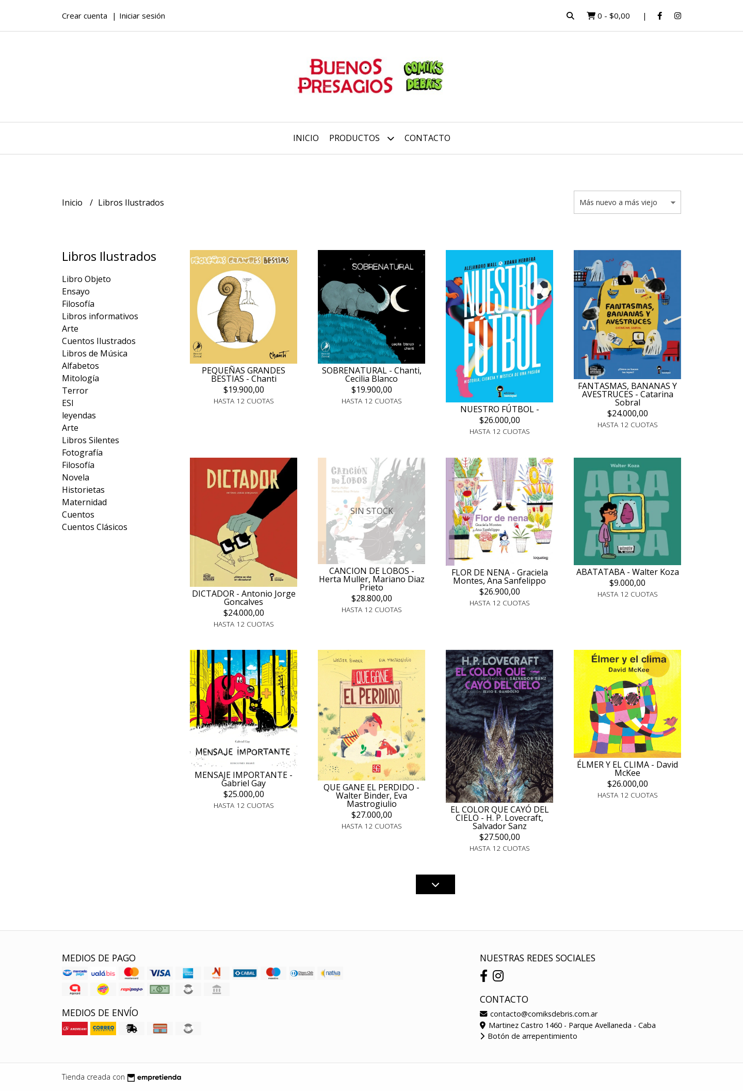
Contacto (427, 138)
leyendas (79, 415)
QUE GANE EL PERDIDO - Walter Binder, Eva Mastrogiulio (371, 795)
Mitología (80, 378)
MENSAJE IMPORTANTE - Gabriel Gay (244, 779)
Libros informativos (100, 316)
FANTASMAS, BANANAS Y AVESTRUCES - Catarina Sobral (627, 394)
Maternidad (84, 502)
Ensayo (76, 291)
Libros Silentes (90, 440)
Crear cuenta (84, 15)
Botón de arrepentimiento (528, 1036)
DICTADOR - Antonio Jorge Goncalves (244, 597)
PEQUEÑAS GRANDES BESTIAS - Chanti (243, 374)
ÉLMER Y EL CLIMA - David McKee (627, 768)
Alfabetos (80, 365)
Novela (75, 477)
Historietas (83, 489)
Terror (75, 390)
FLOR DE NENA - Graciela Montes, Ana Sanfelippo (499, 576)
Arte (70, 328)
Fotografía (82, 452)
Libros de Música (94, 353)
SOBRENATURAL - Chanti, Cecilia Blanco (372, 374)
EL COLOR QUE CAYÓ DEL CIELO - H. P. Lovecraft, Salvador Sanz (499, 818)
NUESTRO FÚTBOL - (499, 409)
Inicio (306, 138)
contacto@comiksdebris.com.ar (538, 1014)
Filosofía (78, 303)
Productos (361, 138)
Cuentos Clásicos (94, 527)
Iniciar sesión (142, 15)
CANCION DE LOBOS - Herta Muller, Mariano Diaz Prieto (372, 579)
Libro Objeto (86, 279)
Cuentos (78, 514)
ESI (68, 403)
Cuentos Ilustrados (99, 341)
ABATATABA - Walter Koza (627, 572)
